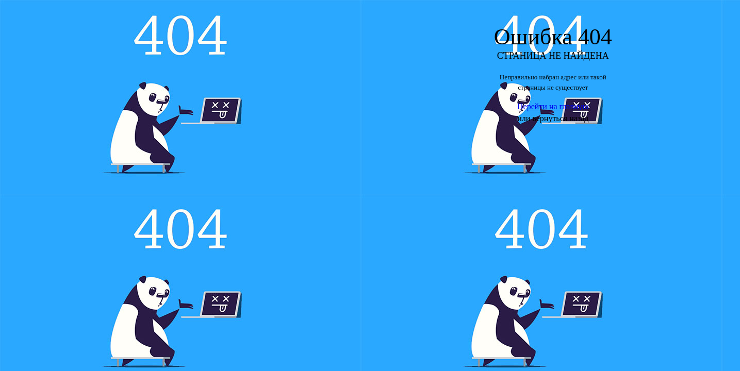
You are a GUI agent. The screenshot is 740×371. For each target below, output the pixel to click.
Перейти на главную (552, 106)
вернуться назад (560, 118)
